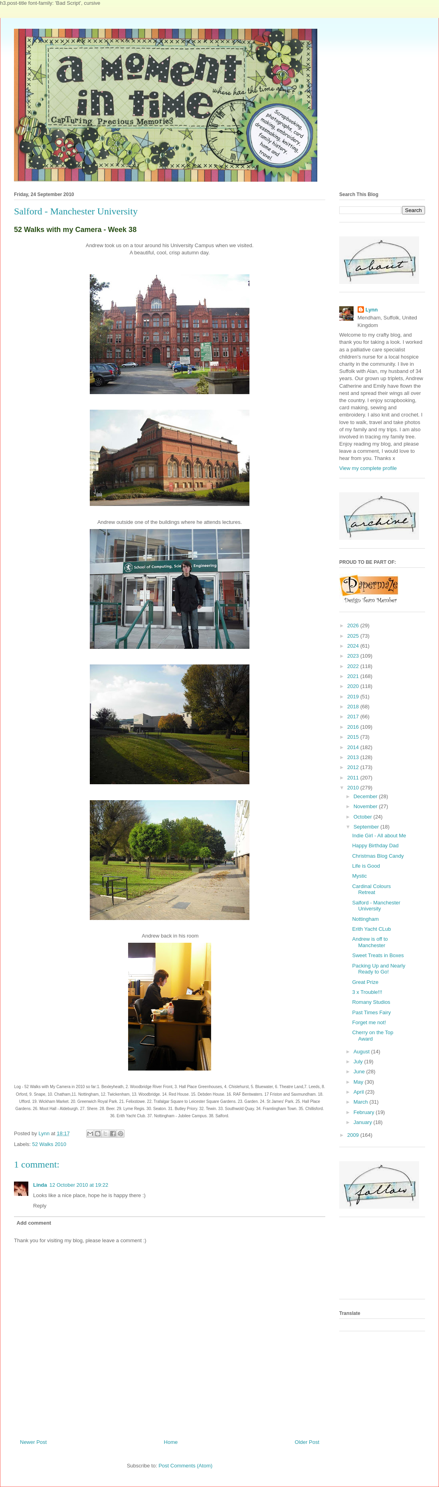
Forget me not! (369, 1022)
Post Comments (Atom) (185, 1466)
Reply (39, 1206)
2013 (353, 757)
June (360, 1072)
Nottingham (365, 919)
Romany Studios (371, 1002)
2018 (353, 707)
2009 (353, 1135)
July (359, 1062)
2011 (353, 778)
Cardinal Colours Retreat (371, 889)
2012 (353, 767)
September (367, 827)
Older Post (307, 1442)
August (362, 1052)
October (364, 817)
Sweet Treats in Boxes (377, 955)
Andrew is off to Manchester (370, 942)
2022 (353, 666)
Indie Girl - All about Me (379, 836)
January (364, 1122)
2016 (353, 727)
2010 (353, 788)
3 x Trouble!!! (367, 992)
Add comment (34, 1223)
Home (171, 1442)
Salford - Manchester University (376, 906)
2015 (353, 737)
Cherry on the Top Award (372, 1035)
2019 (353, 697)
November (366, 806)
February (365, 1112)
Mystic (359, 876)
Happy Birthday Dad (375, 846)
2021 (353, 676)
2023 (353, 656)
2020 (353, 686)
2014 (353, 747)
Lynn (372, 310)
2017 (353, 717)
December (366, 796)
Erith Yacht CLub (371, 929)
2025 (353, 636)
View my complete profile (368, 468)
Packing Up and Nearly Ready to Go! (378, 969)
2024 (353, 646)
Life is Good (366, 866)
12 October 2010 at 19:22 (78, 1185)
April (360, 1092)
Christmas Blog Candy (377, 856)
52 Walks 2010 (49, 1144)
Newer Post (33, 1442)
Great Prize (365, 982)
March (362, 1102)
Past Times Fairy (371, 1012)
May (359, 1082)
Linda (40, 1185)
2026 (353, 626)
